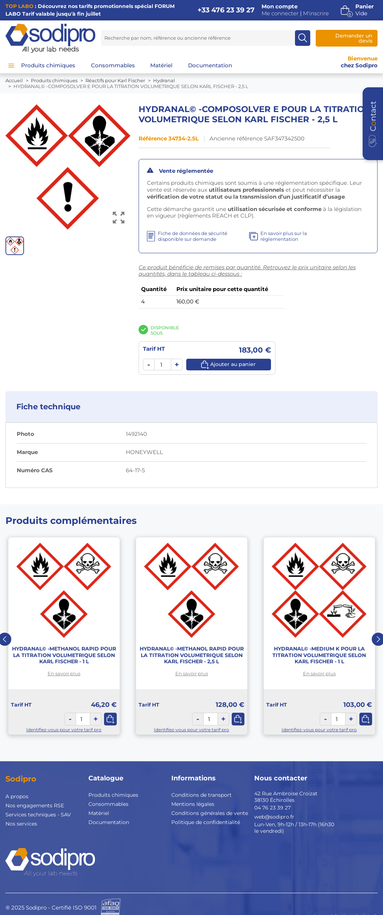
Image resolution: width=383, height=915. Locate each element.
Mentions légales (192, 804)
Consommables (108, 804)
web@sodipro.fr (274, 816)
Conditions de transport (201, 795)
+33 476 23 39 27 (226, 10)
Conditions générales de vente (209, 813)
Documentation (108, 822)
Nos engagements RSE (34, 805)
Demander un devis (353, 38)
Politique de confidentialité (205, 822)
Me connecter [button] (280, 13)
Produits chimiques (113, 795)
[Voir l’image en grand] (118, 218)
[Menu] (11, 65)
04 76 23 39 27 (272, 807)
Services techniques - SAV (38, 814)
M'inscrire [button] (316, 13)
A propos (16, 796)
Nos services (21, 823)
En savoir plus (64, 673)
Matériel (98, 813)
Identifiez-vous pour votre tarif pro (63, 729)
